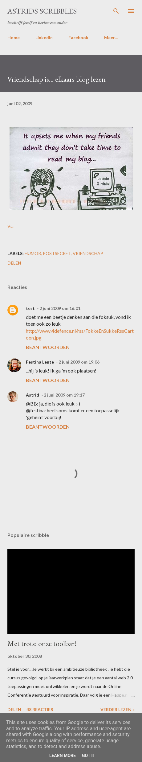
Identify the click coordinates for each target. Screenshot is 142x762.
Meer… (111, 37)
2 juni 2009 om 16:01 (59, 308)
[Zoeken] (116, 11)
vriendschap (88, 253)
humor (33, 253)
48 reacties (39, 709)
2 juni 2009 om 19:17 (64, 394)
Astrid (32, 394)
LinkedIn (44, 37)
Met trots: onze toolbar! (42, 643)
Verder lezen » (117, 709)
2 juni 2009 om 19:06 (79, 362)
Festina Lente (40, 362)
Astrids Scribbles (42, 11)
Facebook (78, 37)
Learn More (62, 755)
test (30, 308)
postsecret (57, 253)
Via (10, 226)
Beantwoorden (48, 347)
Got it (88, 755)
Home (13, 37)
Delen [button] (14, 263)
